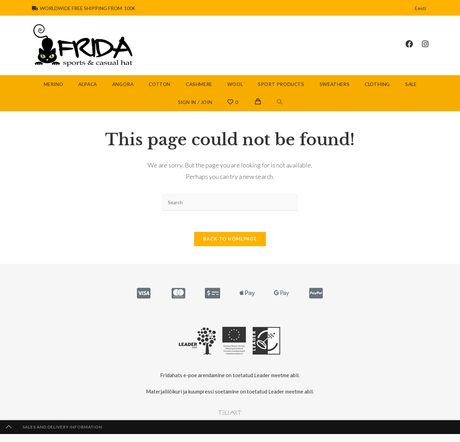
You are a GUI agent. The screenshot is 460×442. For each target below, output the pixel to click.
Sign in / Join (195, 102)
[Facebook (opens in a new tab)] (414, 44)
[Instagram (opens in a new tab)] (429, 44)
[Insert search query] (229, 202)
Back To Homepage (230, 239)
